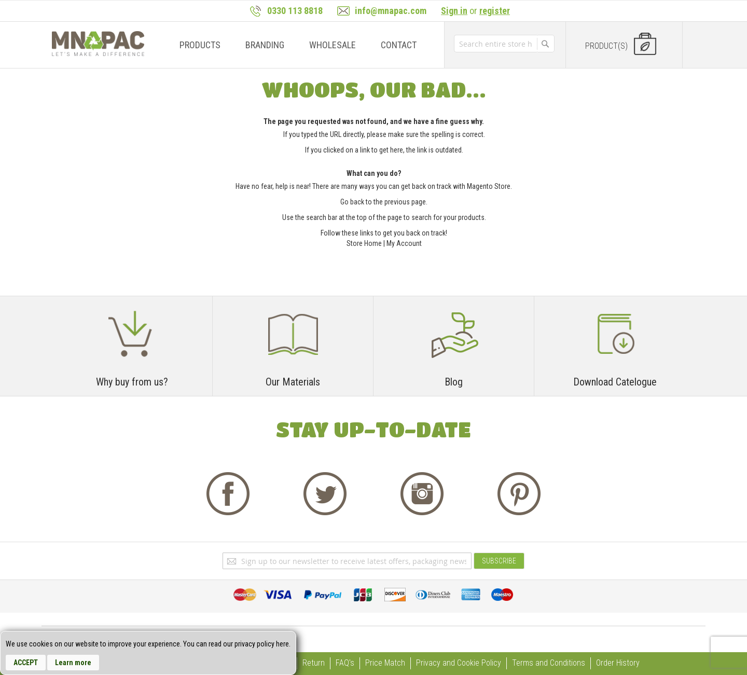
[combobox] (495, 43)
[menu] (295, 45)
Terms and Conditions (548, 663)
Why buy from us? (132, 382)
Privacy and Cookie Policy (458, 663)
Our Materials (293, 382)
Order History (618, 663)
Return (313, 663)
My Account (404, 243)
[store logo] (98, 43)
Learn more (73, 662)
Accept (25, 662)
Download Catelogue (615, 382)
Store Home (364, 243)
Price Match (385, 663)
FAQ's (345, 663)
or (475, 10)
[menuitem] (199, 44)
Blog (454, 382)
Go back (352, 202)
